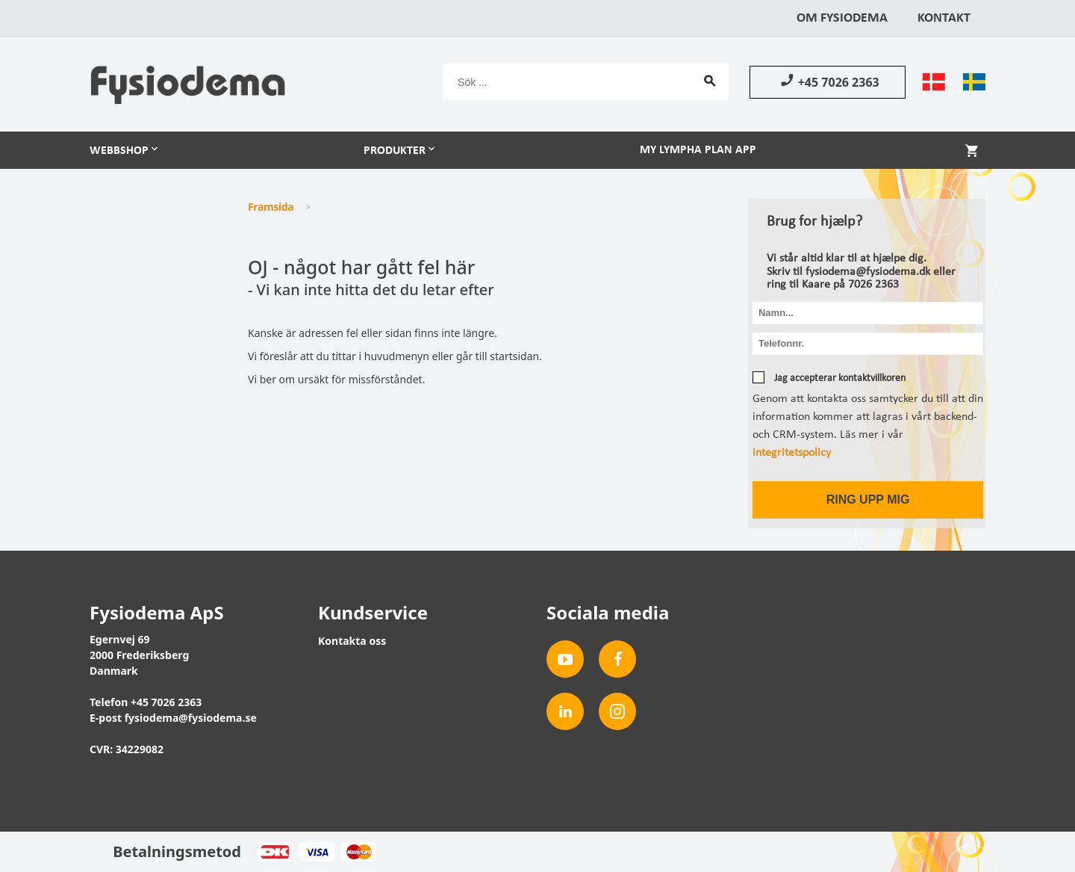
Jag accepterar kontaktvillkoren (839, 378)
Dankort (274, 852)
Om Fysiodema (842, 18)
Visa (316, 852)
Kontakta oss (352, 641)
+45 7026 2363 (827, 81)
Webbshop (119, 151)
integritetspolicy (791, 453)
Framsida (270, 207)
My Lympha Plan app (698, 150)
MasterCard (358, 852)
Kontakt (943, 18)
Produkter (395, 151)
